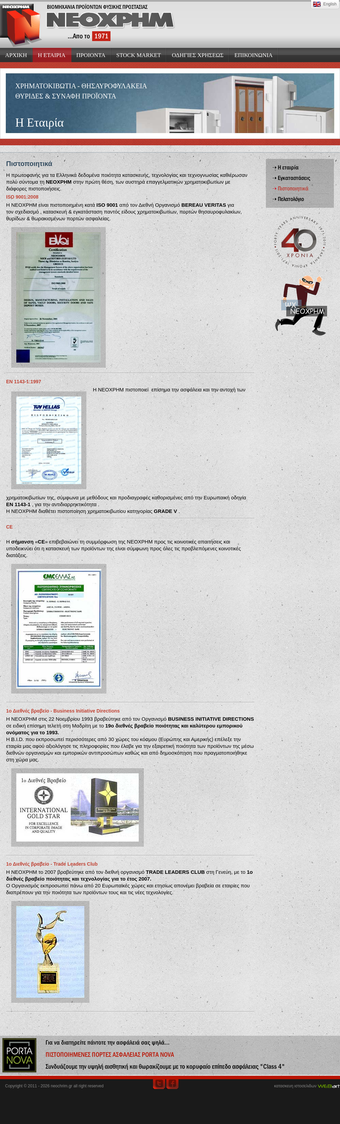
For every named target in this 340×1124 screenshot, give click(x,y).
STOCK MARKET (138, 55)
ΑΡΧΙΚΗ (16, 55)
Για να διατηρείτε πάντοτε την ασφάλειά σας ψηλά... (108, 1042)
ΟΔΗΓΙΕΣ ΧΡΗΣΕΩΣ (197, 55)
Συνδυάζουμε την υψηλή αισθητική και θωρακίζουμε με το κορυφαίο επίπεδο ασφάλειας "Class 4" (165, 1066)
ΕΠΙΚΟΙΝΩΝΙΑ (253, 55)
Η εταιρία (288, 167)
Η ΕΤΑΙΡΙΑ (51, 55)
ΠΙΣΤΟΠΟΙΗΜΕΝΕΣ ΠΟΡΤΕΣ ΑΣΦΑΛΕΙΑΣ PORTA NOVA (110, 1054)
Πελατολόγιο (291, 199)
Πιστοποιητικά (293, 188)
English (330, 4)
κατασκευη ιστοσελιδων (295, 1086)
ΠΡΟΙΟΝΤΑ (91, 55)
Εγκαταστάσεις (294, 177)
